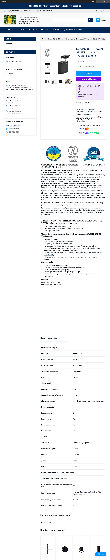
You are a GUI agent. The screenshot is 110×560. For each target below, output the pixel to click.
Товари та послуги (26, 30)
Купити (89, 73)
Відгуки (9, 43)
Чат (101, 554)
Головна (10, 30)
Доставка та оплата (73, 30)
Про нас (44, 30)
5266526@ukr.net (13, 126)
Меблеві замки (69, 39)
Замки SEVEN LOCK (55, 39)
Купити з (88, 79)
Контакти (56, 30)
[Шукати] (90, 20)
